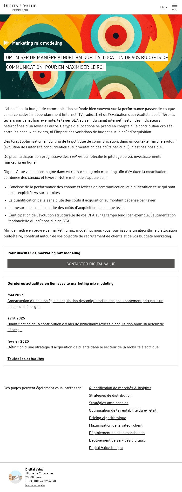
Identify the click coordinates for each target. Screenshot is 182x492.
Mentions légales (35, 485)
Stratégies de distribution (110, 396)
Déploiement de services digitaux (117, 441)
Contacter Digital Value (91, 264)
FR (164, 7)
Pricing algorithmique (107, 418)
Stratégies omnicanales (108, 403)
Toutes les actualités (25, 359)
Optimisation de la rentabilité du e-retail (122, 411)
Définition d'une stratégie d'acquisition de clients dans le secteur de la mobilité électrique (83, 347)
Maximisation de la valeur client (115, 426)
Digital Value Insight (106, 448)
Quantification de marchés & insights (120, 388)
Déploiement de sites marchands (117, 433)
